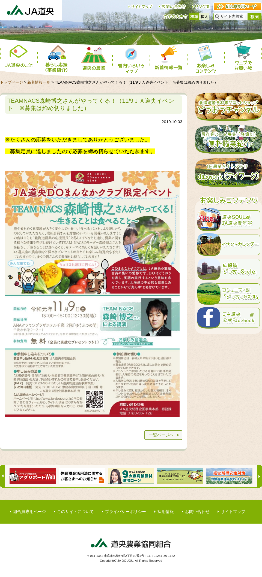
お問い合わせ (197, 511)
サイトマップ (233, 511)
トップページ (11, 82)
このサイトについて (75, 511)
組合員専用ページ (29, 511)
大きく (204, 16)
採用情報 (165, 511)
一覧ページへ (161, 435)
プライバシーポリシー (125, 511)
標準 (194, 16)
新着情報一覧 (38, 82)
